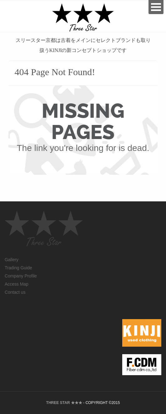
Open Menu (155, 7)
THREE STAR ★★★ (64, 403)
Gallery (11, 259)
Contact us (15, 292)
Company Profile (21, 275)
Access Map (16, 284)
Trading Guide (18, 267)
